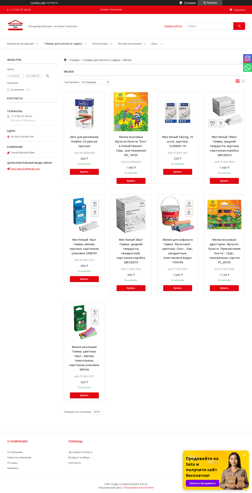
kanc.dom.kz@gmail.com (25, 168)
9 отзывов (189, 2)
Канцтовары (100, 43)
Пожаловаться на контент (139, 487)
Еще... (155, 43)
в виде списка (243, 82)
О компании (14, 452)
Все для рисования (130, 43)
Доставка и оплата (80, 452)
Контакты (75, 462)
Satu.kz (144, 484)
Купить (84, 171)
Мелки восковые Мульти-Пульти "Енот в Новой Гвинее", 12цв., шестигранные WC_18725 (131, 146)
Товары (74, 60)
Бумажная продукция (20, 43)
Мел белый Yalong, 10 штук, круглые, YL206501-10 (177, 141)
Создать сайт (38, 2)
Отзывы (12, 462)
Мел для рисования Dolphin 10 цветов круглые (84, 141)
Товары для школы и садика (63, 43)
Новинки (12, 468)
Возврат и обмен (79, 457)
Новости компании (19, 457)
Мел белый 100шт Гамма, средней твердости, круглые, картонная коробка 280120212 (224, 146)
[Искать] (239, 26)
